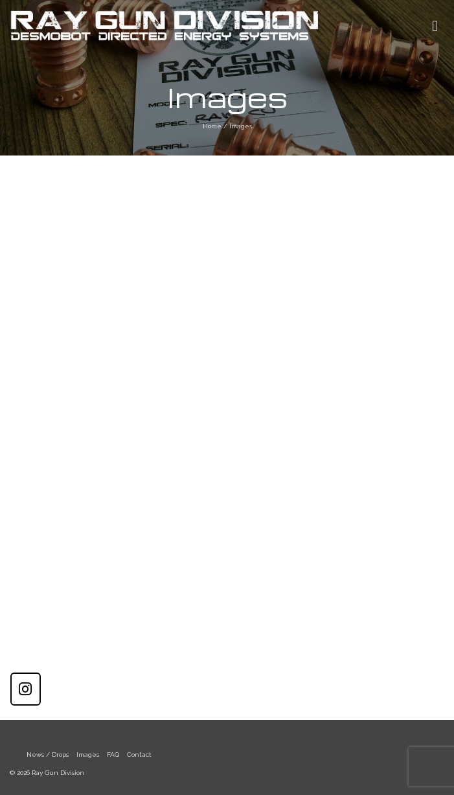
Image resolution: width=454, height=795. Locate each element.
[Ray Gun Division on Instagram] (25, 689)
